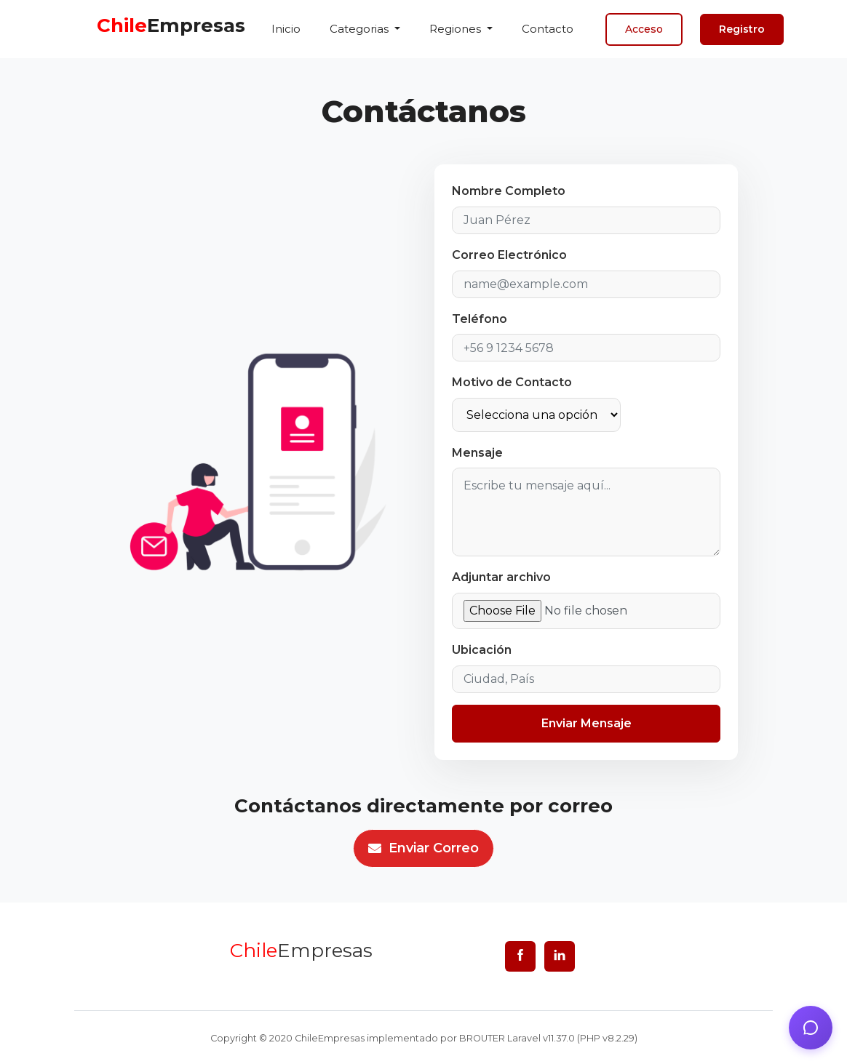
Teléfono (479, 319)
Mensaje (477, 453)
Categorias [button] (360, 29)
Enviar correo (423, 848)
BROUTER (482, 1038)
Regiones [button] (456, 29)
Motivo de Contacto (512, 382)
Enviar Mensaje (586, 723)
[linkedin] (559, 956)
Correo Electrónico (509, 255)
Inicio (286, 29)
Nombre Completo (508, 191)
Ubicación (482, 650)
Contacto (547, 29)
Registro (742, 29)
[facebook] (520, 956)
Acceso (644, 29)
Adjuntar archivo (501, 577)
